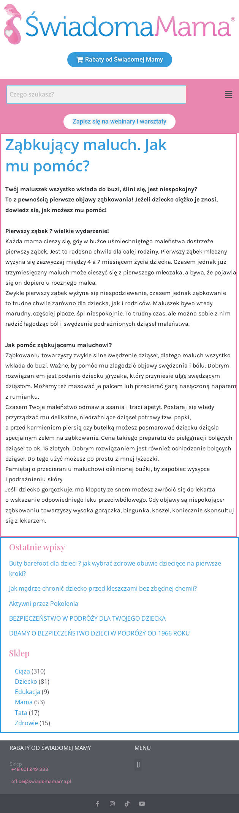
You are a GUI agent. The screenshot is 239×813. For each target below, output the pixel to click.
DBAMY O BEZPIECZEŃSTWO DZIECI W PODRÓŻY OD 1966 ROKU (99, 633)
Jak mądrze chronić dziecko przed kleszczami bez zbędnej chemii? (103, 588)
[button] (228, 94)
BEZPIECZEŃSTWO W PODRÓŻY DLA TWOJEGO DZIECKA (87, 618)
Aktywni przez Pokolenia (43, 603)
